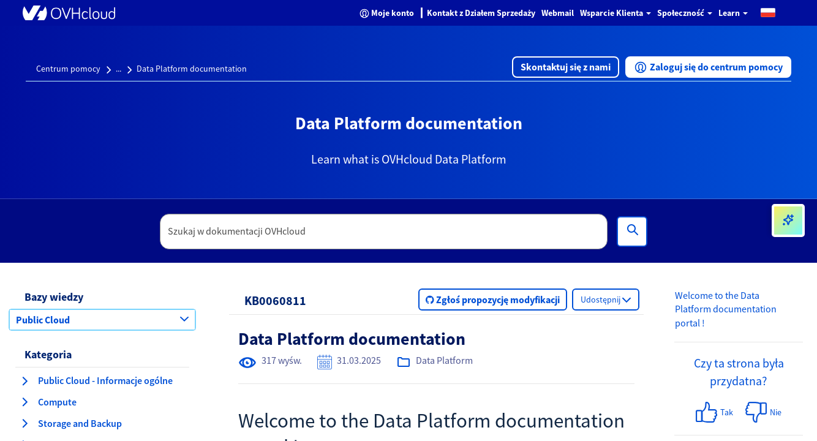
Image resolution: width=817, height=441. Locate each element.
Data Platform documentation (192, 68)
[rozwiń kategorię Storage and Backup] (24, 423)
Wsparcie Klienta (615, 12)
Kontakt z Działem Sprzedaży (481, 12)
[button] (768, 12)
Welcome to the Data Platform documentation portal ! (726, 309)
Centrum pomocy (68, 68)
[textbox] (384, 231)
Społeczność (684, 12)
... (118, 68)
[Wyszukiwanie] (632, 231)
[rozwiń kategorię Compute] (24, 402)
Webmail (557, 12)
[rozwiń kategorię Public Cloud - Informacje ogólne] (24, 381)
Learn (733, 12)
